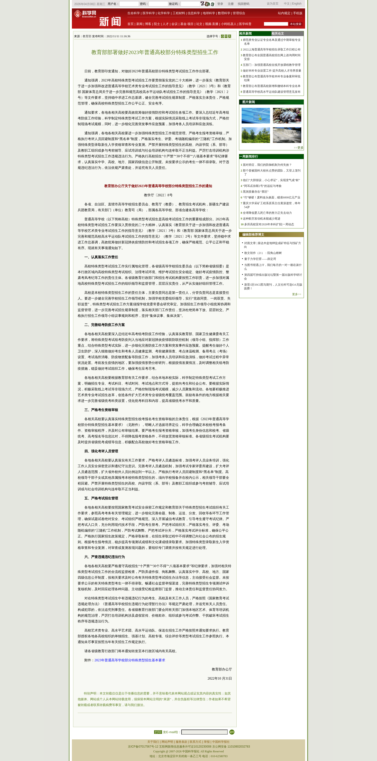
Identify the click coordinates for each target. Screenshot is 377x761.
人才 (166, 24)
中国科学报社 (221, 741)
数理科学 (224, 13)
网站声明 (167, 741)
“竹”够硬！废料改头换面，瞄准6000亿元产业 (271, 197)
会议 (174, 24)
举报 (207, 741)
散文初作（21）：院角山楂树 (263, 253)
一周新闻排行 (248, 156)
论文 (199, 24)
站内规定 (284, 13)
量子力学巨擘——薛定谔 (260, 259)
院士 (157, 24)
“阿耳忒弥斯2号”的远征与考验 (262, 186)
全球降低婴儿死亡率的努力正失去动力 (267, 213)
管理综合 (239, 13)
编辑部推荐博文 (253, 234)
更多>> (296, 294)
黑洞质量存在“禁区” (256, 191)
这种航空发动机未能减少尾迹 (261, 218)
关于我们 (153, 741)
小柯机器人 (229, 24)
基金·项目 (187, 24)
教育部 (87, 36)
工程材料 (179, 13)
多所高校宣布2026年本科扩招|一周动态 (269, 224)
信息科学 (194, 13)
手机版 (297, 13)
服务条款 (181, 741)
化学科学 (163, 13)
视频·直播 (212, 24)
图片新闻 (248, 102)
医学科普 (245, 24)
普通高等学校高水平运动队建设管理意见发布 (272, 91)
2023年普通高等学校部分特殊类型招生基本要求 (129, 660)
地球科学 (209, 13)
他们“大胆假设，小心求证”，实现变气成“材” (271, 180)
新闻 (139, 24)
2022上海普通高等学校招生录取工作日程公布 (272, 49)
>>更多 (299, 147)
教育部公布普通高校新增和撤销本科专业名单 (272, 86)
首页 (130, 24)
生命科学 (133, 13)
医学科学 (149, 13)
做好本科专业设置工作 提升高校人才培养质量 (272, 70)
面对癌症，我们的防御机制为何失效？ (267, 164)
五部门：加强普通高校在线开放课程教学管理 (272, 65)
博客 (148, 24)
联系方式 (195, 741)
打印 (158, 732)
